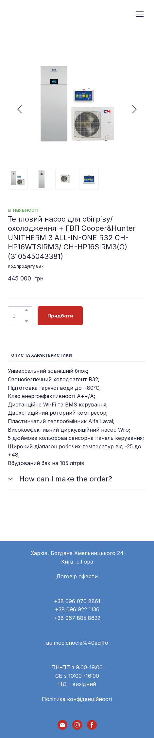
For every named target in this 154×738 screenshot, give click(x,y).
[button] (26, 310)
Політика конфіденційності (77, 699)
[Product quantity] (18, 315)
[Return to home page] (33, 14)
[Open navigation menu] (139, 14)
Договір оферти (77, 576)
